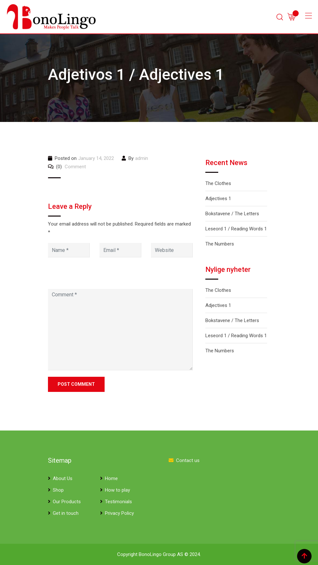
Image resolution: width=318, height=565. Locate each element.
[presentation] (92, 275)
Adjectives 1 (218, 198)
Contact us (188, 460)
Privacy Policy (119, 513)
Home (111, 478)
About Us (62, 478)
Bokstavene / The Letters (232, 214)
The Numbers (219, 244)
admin (141, 158)
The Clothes (218, 183)
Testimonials (118, 502)
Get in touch (66, 513)
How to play (117, 490)
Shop (58, 490)
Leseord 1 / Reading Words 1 (236, 229)
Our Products (67, 502)
